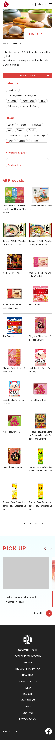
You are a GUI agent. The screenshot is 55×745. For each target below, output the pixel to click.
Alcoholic (12, 100)
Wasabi (32, 129)
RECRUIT (27, 699)
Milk (9, 129)
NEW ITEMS (27, 680)
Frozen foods (28, 100)
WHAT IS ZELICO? (28, 686)
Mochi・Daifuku (30, 106)
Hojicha (34, 140)
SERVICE (28, 667)
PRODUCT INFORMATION (27, 673)
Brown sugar (40, 135)
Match (10, 140)
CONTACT (27, 718)
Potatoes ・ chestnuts (30, 124)
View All (37, 618)
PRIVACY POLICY (27, 724)
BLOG (28, 711)
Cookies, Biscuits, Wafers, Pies (22, 95)
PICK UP (28, 692)
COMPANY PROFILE (27, 654)
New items (12, 90)
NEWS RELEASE (28, 705)
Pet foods (12, 106)
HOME (6, 43)
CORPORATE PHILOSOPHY (28, 661)
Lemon (11, 124)
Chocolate (12, 135)
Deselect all (13, 170)
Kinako (20, 129)
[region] (28, 98)
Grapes (22, 140)
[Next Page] (42, 528)
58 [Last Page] (36, 528)
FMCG (42, 100)
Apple (25, 135)
